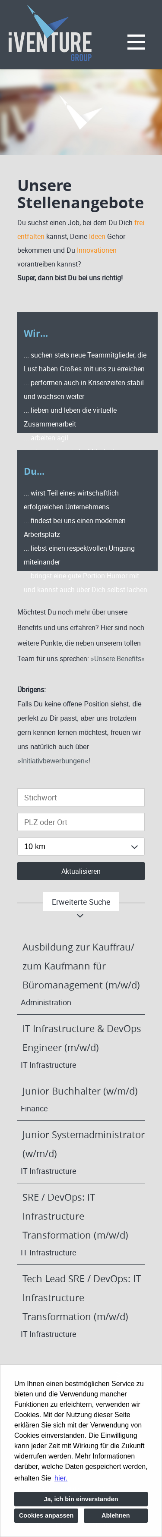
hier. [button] (60, 1478)
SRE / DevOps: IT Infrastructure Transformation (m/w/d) (75, 1216)
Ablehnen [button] (116, 1515)
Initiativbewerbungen (53, 761)
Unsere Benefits (117, 658)
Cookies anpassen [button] (46, 1515)
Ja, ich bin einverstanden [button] (81, 1499)
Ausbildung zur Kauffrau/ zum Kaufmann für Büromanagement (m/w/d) (81, 966)
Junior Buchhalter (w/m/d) (80, 1091)
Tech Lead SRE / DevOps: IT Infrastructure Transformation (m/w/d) (81, 1297)
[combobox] (81, 847)
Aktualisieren (81, 871)
